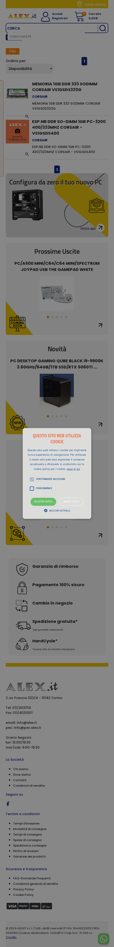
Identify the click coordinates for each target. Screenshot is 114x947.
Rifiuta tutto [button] (71, 502)
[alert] (57, 473)
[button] (57, 473)
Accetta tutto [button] (43, 502)
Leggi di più (73, 469)
